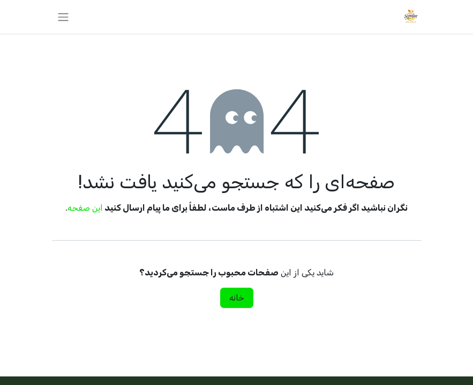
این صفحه (85, 208)
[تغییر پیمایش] (63, 16)
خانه (236, 297)
